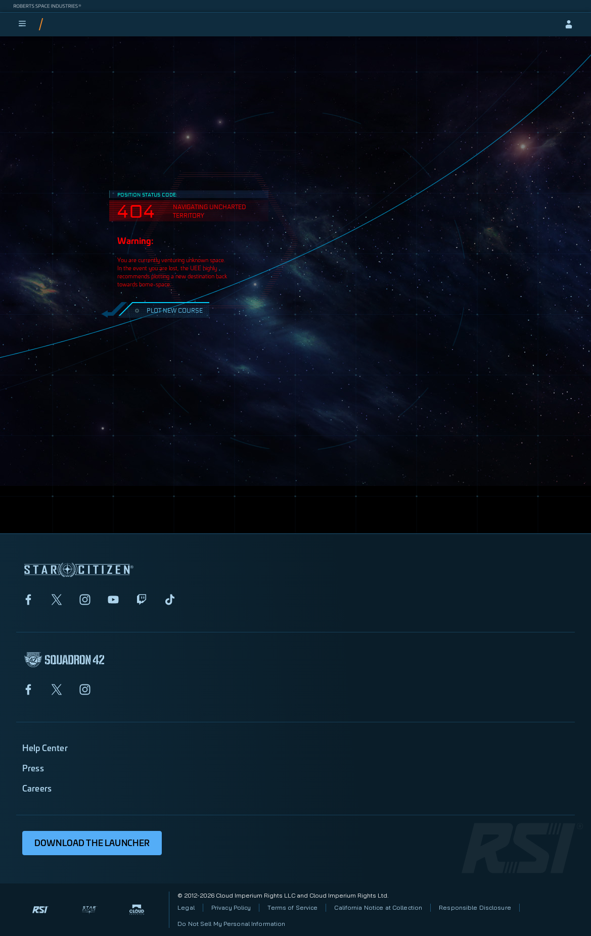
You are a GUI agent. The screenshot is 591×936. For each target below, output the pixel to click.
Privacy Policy (231, 907)
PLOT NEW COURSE (167, 310)
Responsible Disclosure (475, 907)
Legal (186, 907)
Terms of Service (292, 907)
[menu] (22, 24)
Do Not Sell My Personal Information (231, 923)
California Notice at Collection (378, 907)
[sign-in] (569, 24)
